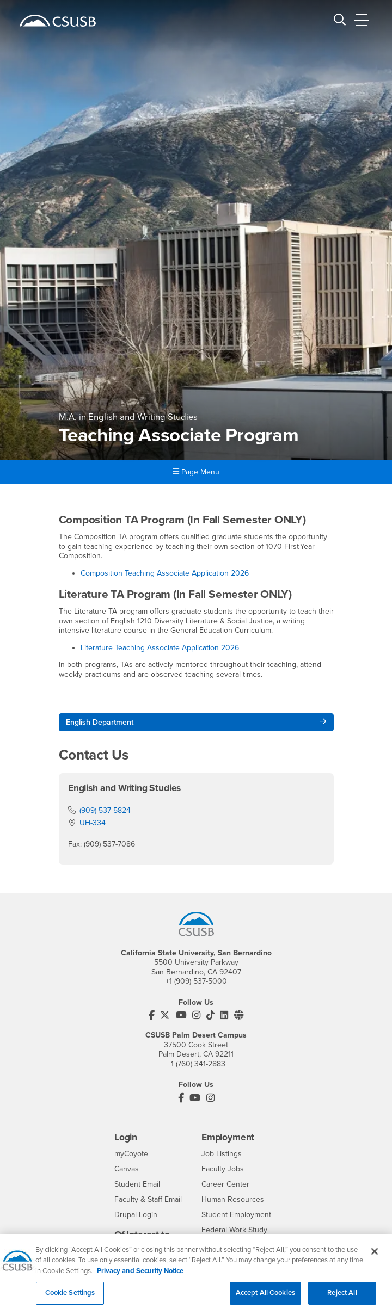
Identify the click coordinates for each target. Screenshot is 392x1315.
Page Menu (196, 472)
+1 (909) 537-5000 (196, 981)
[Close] (375, 1257)
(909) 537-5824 (105, 810)
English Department (99, 722)
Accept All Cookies (265, 1299)
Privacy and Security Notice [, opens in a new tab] (140, 1277)
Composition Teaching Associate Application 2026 (165, 573)
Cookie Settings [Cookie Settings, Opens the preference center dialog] (70, 1299)
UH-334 (92, 823)
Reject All (342, 1299)
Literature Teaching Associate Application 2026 (160, 647)
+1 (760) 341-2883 (196, 1064)
